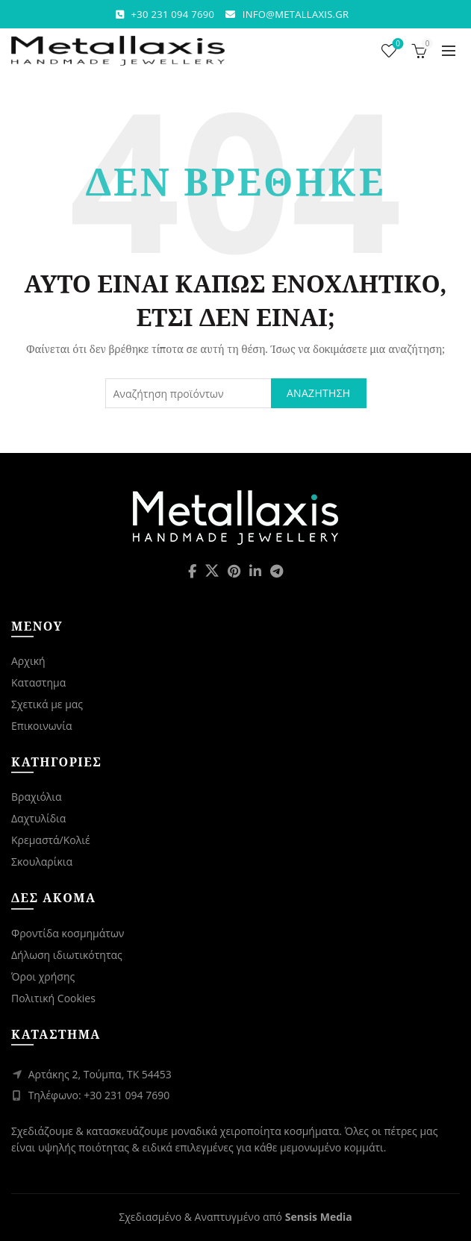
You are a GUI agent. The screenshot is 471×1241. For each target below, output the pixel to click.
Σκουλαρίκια (41, 861)
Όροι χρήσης (43, 976)
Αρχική (28, 661)
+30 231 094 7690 (173, 14)
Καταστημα (38, 682)
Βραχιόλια (36, 797)
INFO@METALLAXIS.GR (296, 14)
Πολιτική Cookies (53, 998)
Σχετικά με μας (47, 704)
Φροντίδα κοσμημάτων (67, 933)
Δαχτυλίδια (38, 818)
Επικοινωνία (41, 726)
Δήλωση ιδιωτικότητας (66, 955)
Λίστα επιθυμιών (397, 44)
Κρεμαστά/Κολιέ (50, 840)
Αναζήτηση (319, 393)
